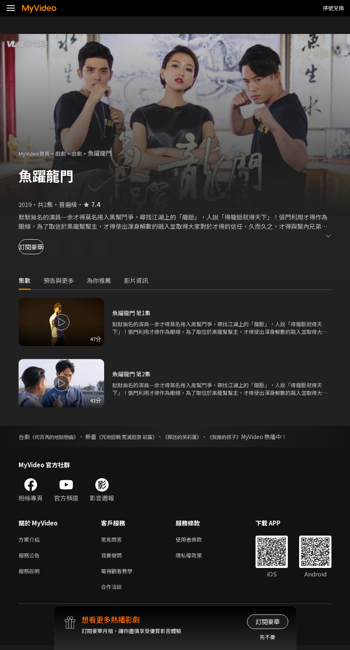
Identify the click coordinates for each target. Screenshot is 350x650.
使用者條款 (195, 540)
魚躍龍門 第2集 (132, 373)
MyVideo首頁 (37, 153)
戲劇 (67, 153)
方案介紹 (31, 540)
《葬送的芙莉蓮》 (203, 437)
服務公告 (31, 557)
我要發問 (113, 557)
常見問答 (113, 540)
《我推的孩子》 (251, 437)
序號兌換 (333, 8)
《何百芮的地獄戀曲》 (58, 437)
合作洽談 (113, 591)
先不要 (267, 637)
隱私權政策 (195, 557)
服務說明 (31, 574)
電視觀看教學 (119, 574)
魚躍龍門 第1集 (132, 312)
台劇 (85, 153)
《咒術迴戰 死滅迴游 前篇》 (140, 437)
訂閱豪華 (41, 247)
